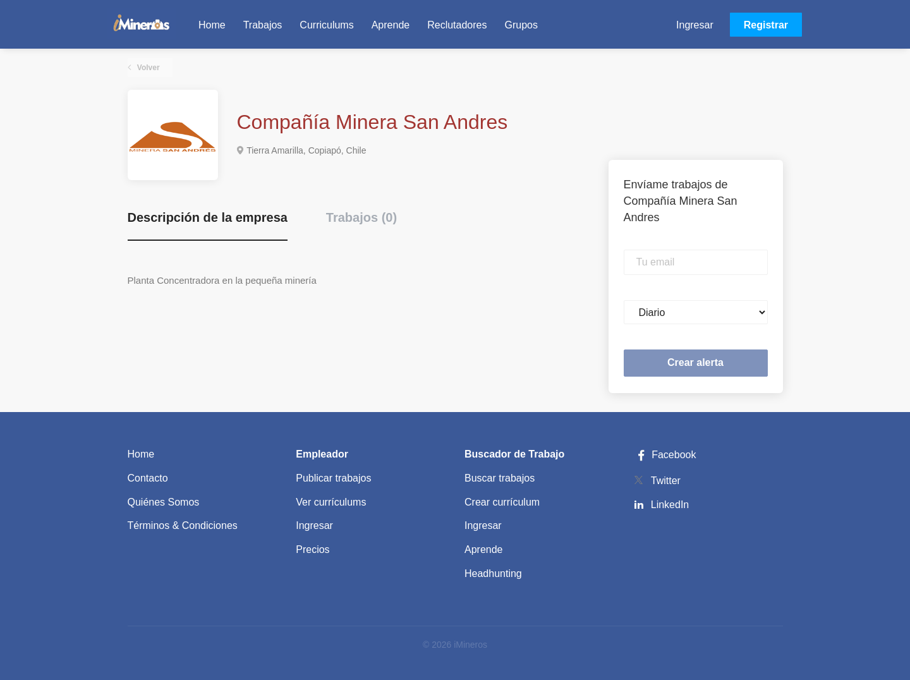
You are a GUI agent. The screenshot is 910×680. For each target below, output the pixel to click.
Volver (147, 67)
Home (141, 454)
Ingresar (694, 25)
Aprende (483, 549)
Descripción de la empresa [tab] (208, 217)
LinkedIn (670, 504)
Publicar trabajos (333, 478)
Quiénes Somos (164, 502)
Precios (312, 549)
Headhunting (493, 573)
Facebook (664, 454)
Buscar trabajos (499, 478)
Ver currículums (331, 502)
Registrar (766, 25)
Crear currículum (502, 502)
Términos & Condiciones (183, 525)
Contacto (148, 478)
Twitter (666, 480)
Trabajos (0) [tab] (361, 217)
